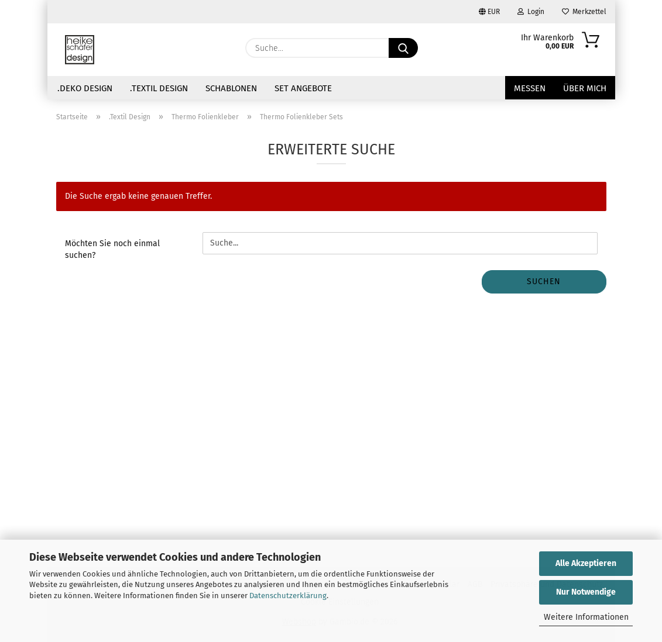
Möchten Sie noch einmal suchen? (112, 249)
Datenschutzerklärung (288, 595)
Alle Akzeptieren (585, 563)
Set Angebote (303, 88)
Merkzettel (584, 12)
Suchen (544, 282)
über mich (584, 88)
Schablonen (231, 88)
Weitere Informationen (586, 617)
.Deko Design (84, 88)
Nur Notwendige (586, 592)
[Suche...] (403, 48)
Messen (530, 88)
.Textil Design (159, 88)
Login (530, 12)
